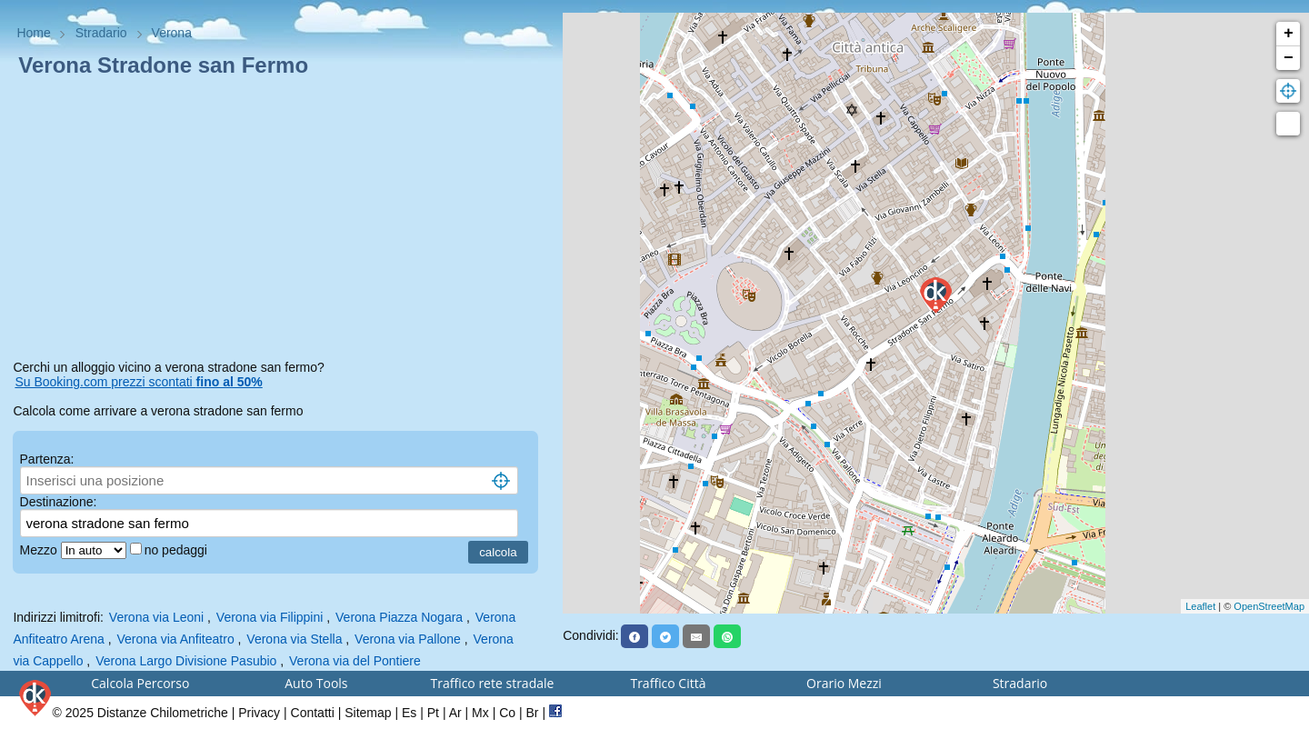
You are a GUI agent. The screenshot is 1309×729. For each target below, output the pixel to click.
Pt (433, 712)
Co (507, 712)
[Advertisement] (281, 222)
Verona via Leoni (156, 617)
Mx (480, 712)
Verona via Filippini (270, 617)
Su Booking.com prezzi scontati (138, 381)
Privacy (259, 712)
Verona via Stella (294, 639)
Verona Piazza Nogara (399, 617)
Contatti (313, 712)
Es (409, 712)
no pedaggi (178, 550)
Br (532, 712)
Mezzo (40, 550)
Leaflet (1200, 606)
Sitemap (368, 712)
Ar (455, 712)
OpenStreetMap (1269, 606)
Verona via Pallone (408, 639)
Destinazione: (58, 501)
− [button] (1289, 58)
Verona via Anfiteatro (175, 639)
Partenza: (47, 459)
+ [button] (1289, 34)
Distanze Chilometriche (162, 712)
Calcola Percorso (140, 683)
